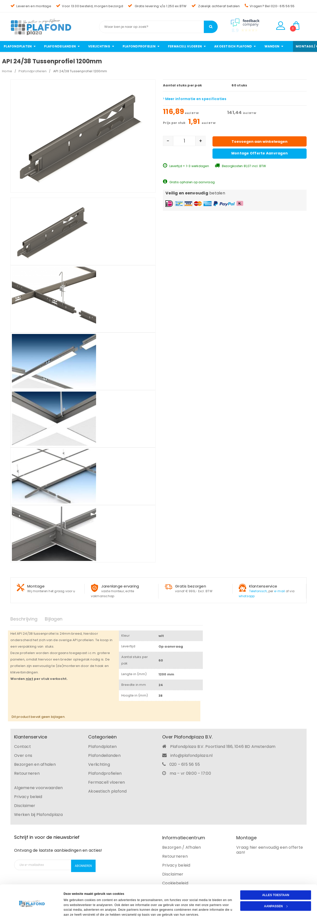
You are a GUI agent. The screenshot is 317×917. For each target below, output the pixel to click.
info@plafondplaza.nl (191, 755)
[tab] (27, 619)
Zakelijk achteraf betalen (215, 6)
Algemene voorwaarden (38, 788)
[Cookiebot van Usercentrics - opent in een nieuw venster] (32, 908)
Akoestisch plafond (107, 791)
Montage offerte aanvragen (259, 153)
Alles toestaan (275, 877)
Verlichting (99, 764)
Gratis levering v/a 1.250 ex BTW (157, 6)
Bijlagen (53, 619)
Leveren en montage (30, 6)
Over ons (23, 755)
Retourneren (27, 773)
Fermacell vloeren (106, 782)
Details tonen (73, 908)
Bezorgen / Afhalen (181, 847)
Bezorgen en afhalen (35, 764)
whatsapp (247, 596)
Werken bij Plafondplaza (38, 814)
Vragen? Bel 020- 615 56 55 (270, 6)
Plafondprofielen (33, 71)
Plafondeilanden (104, 755)
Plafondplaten (102, 746)
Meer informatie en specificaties (195, 98)
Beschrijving (23, 619)
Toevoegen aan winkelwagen (260, 141)
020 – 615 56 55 (184, 764)
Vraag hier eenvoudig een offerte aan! (269, 849)
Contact (22, 746)
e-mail (279, 591)
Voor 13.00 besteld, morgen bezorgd (89, 6)
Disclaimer (24, 805)
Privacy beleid (28, 797)
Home (7, 71)
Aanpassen (276, 888)
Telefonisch (258, 591)
